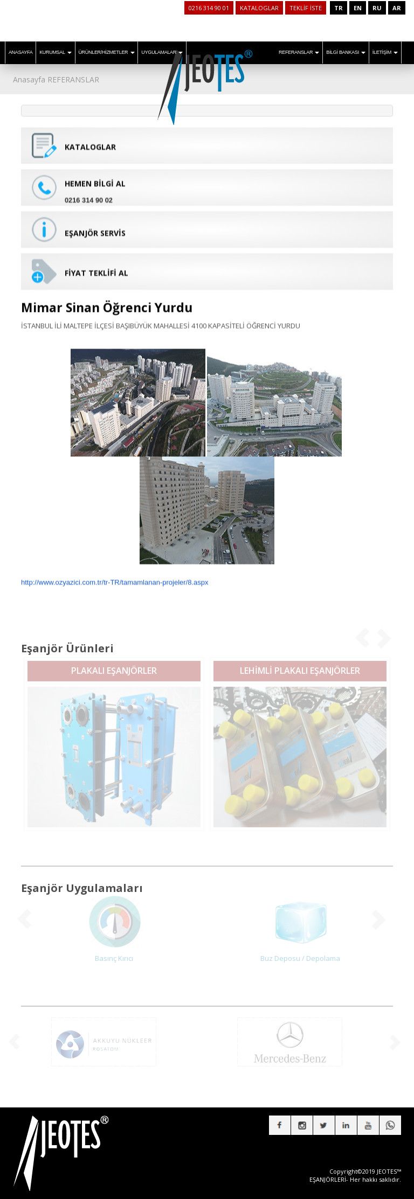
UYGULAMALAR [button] (162, 52)
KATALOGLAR (259, 8)
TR (338, 8)
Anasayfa (29, 79)
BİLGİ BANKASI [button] (345, 52)
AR (396, 8)
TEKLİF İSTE (305, 8)
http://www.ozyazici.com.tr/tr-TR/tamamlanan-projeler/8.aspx (115, 576)
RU (377, 8)
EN (358, 8)
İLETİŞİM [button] (385, 52)
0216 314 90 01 (209, 8)
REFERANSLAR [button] (299, 52)
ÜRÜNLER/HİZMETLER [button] (106, 52)
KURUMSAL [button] (55, 52)
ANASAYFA (20, 52)
